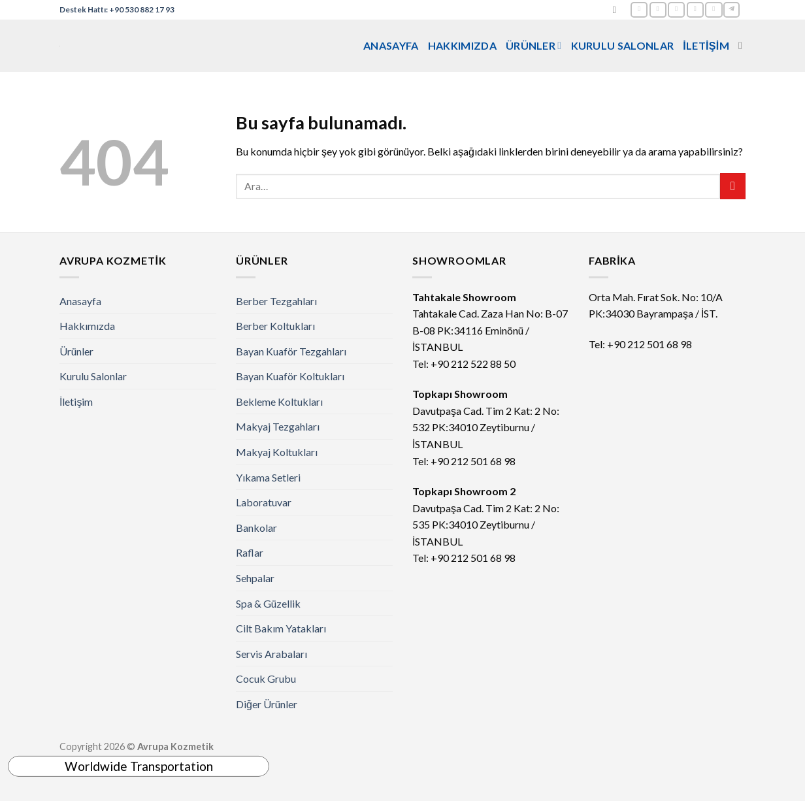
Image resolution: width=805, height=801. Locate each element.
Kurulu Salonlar (622, 45)
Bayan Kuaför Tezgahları (291, 351)
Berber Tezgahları (276, 301)
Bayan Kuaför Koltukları (290, 376)
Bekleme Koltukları (279, 401)
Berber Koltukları (275, 325)
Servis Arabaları (271, 653)
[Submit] (733, 186)
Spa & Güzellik (268, 603)
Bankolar (256, 527)
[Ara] (617, 10)
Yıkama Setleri (268, 477)
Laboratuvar (263, 502)
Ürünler (534, 45)
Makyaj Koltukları (277, 452)
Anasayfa (391, 45)
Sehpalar (255, 578)
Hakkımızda (462, 45)
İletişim (706, 45)
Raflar (249, 552)
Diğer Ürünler (266, 704)
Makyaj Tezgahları (278, 426)
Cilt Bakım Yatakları (281, 628)
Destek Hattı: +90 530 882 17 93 (116, 9)
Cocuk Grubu (266, 678)
